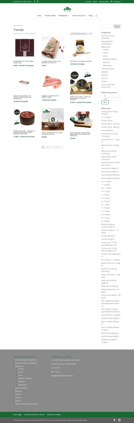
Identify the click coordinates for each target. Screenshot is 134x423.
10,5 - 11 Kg (105, 188)
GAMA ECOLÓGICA (107, 69)
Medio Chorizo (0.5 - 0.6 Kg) (110, 263)
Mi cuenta (88, 1)
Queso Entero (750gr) (108, 172)
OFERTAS (104, 75)
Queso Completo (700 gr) (109, 321)
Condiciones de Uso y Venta (34, 415)
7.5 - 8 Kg (104, 211)
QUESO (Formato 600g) (109, 318)
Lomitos (105, 53)
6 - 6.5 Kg (104, 201)
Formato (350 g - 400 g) (109, 124)
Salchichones (107, 65)
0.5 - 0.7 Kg (105, 181)
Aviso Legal (17, 415)
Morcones (106, 62)
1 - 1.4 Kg (104, 185)
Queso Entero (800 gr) (108, 333)
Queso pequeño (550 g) (109, 178)
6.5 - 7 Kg (104, 204)
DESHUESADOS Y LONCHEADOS (26, 363)
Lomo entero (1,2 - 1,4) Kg (110, 139)
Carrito (95, 1)
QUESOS (104, 81)
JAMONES (104, 72)
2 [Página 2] (45, 147)
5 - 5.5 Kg (104, 195)
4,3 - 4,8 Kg (105, 117)
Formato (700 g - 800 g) (109, 127)
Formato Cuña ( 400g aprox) (110, 254)
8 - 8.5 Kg (104, 214)
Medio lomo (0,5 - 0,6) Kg (110, 145)
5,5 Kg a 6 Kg (105, 121)
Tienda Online (50, 16)
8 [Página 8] (57, 147)
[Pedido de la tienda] (81, 33)
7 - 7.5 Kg (104, 208)
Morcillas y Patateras (110, 59)
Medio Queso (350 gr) (108, 286)
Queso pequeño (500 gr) (109, 175)
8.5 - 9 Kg (104, 218)
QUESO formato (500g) (109, 336)
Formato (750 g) (106, 239)
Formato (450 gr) (107, 236)
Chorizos (106, 49)
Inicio (39, 16)
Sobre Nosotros (79, 16)
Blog (91, 16)
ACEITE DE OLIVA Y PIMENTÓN (25, 360)
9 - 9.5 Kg (104, 221)
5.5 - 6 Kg (104, 198)
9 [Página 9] (59, 147)
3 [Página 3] (47, 147)
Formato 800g (106, 130)
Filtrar (105, 102)
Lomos (105, 56)
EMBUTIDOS (105, 47)
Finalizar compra (104, 1)
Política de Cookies (54, 415)
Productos (62, 16)
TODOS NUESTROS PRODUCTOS (26, 404)
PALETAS (104, 78)
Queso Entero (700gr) (108, 168)
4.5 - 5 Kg (104, 191)
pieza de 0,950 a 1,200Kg (109, 315)
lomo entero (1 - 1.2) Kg (109, 260)
